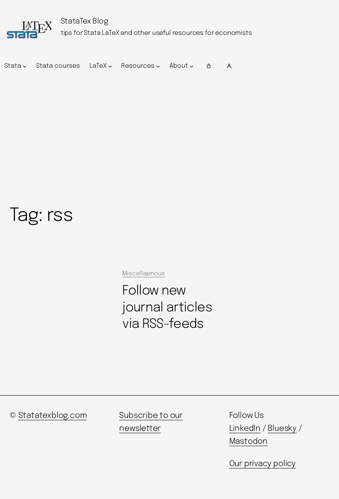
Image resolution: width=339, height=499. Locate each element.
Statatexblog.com (52, 416)
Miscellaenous (143, 274)
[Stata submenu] (25, 66)
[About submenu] (192, 66)
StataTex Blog (85, 21)
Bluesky (282, 429)
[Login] (279, 66)
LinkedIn (245, 429)
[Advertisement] (169, 140)
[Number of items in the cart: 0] (208, 66)
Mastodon (248, 442)
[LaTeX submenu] (110, 66)
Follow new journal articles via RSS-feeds (167, 307)
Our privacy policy (262, 464)
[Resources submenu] (158, 66)
